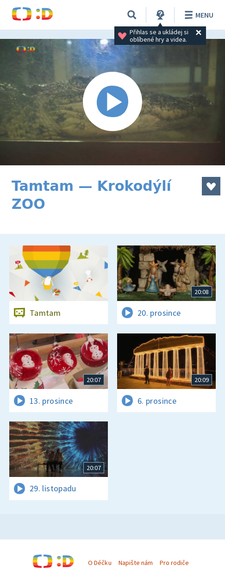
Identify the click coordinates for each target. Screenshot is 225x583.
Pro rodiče (174, 562)
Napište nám (136, 562)
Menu (197, 15)
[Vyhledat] (132, 15)
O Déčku (99, 562)
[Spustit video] (112, 102)
